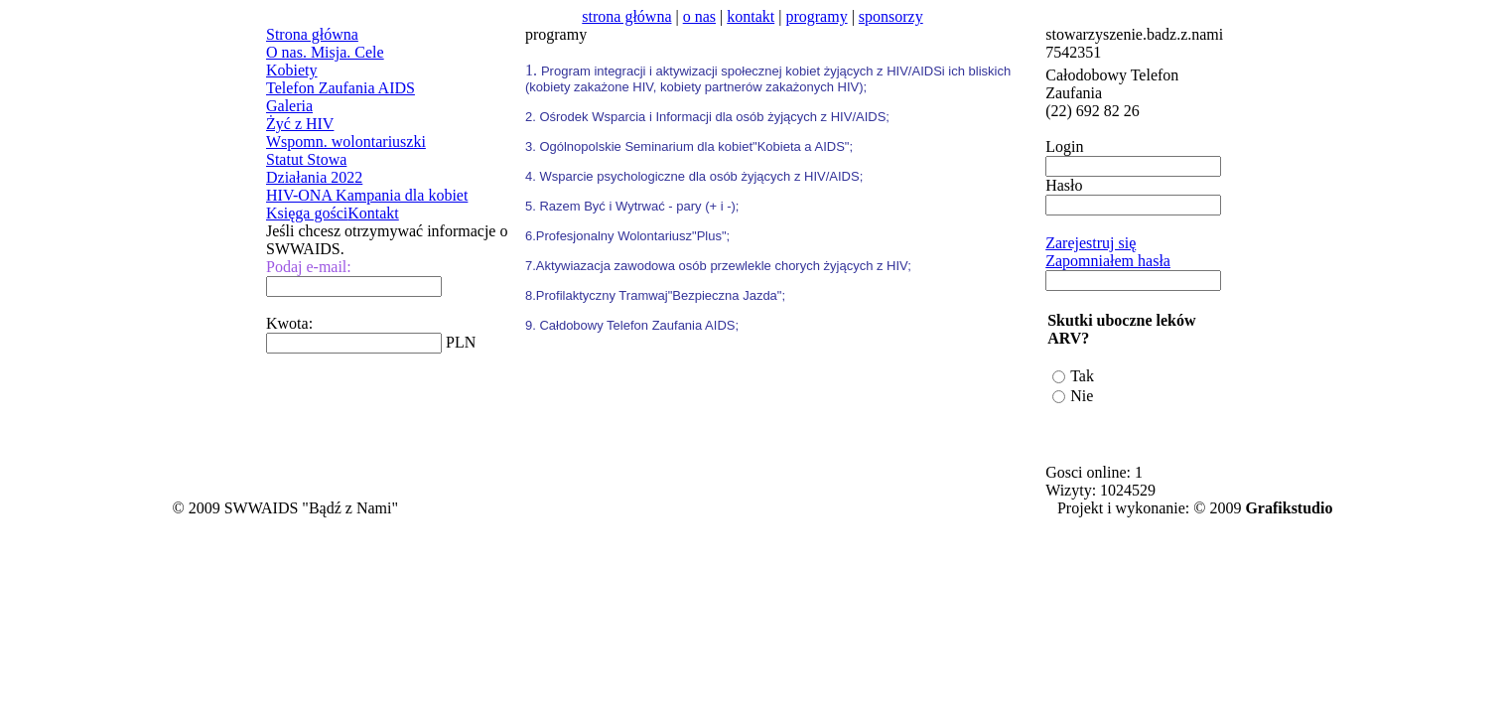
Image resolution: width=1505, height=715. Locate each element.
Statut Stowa (306, 159)
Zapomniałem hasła (1107, 260)
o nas (699, 16)
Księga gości (306, 213)
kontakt (750, 16)
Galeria (289, 105)
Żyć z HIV (300, 123)
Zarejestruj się (1090, 242)
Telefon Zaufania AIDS (340, 87)
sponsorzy (891, 16)
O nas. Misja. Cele (325, 52)
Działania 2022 (314, 177)
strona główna (626, 16)
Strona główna (312, 34)
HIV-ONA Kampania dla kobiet (367, 195)
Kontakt (373, 213)
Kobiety (292, 70)
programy (816, 16)
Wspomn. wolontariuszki (346, 141)
